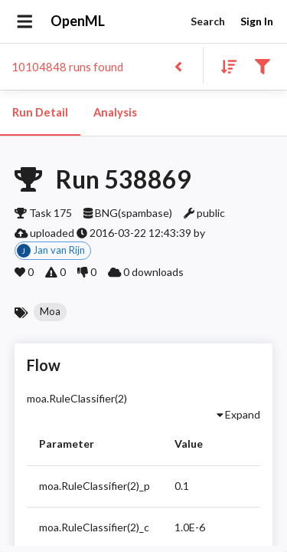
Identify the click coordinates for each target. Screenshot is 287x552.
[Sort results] (224, 66)
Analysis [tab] (114, 112)
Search (207, 22)
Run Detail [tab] (40, 112)
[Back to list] (178, 66)
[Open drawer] (25, 21)
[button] (50, 312)
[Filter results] (262, 66)
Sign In (256, 22)
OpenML (78, 21)
